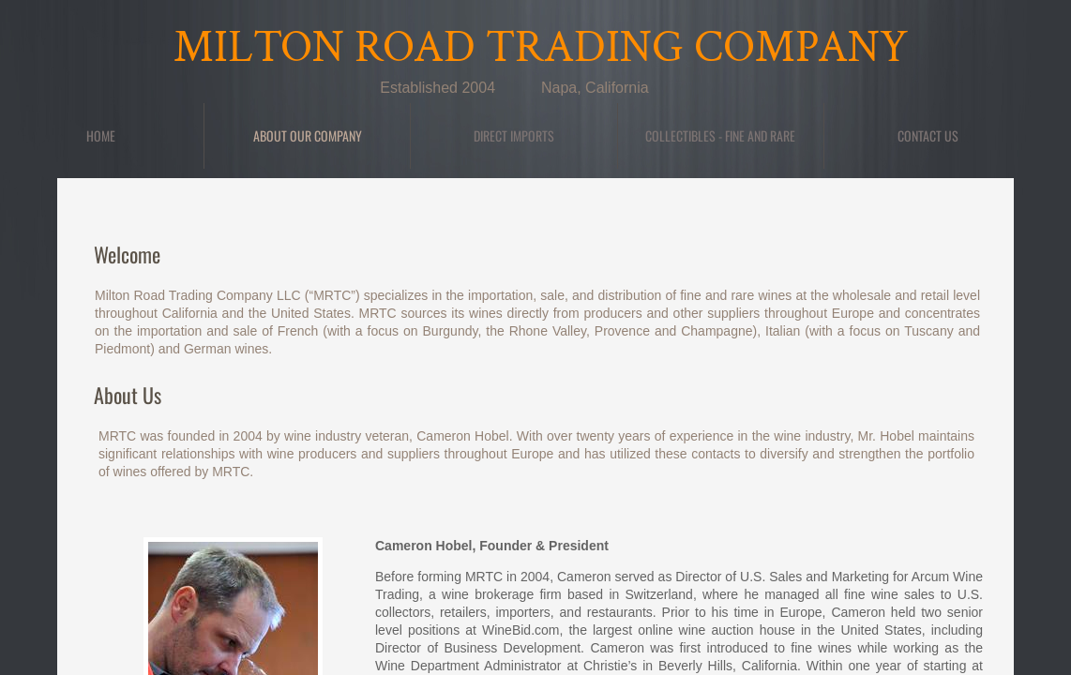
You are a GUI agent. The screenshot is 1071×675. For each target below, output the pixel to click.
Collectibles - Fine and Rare (720, 135)
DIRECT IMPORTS (514, 135)
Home (100, 135)
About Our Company (307, 135)
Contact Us (928, 135)
